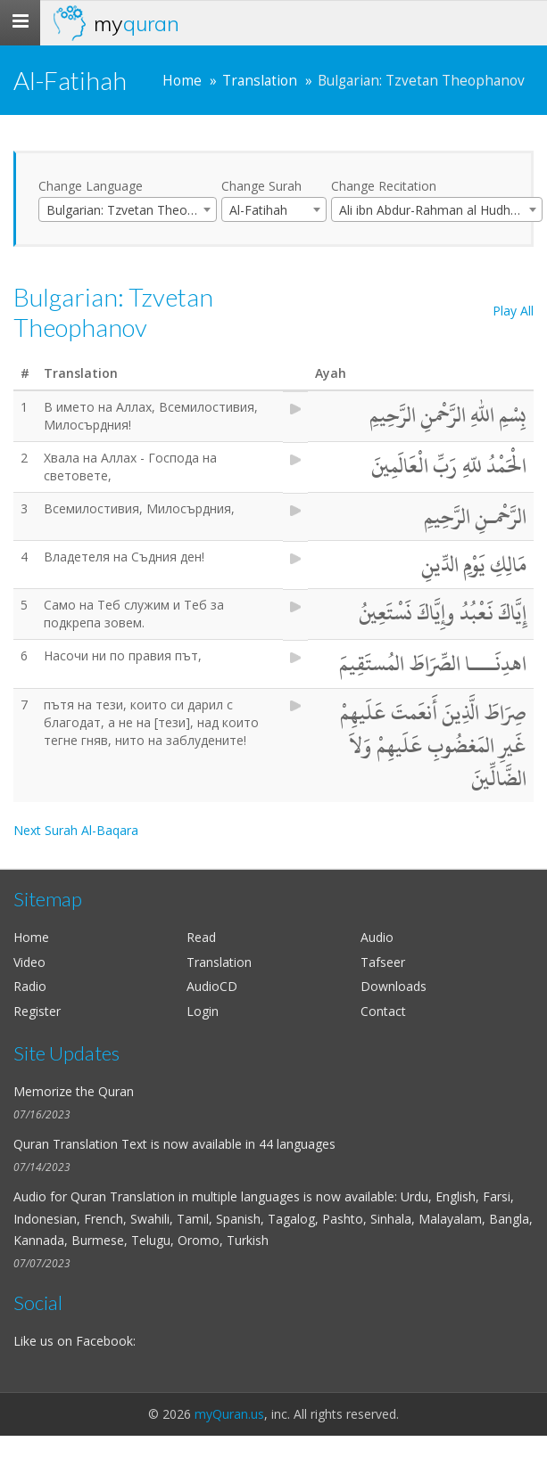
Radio (29, 986)
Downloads (394, 986)
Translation (259, 80)
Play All (513, 310)
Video (29, 962)
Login (202, 1011)
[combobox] (127, 209)
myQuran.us (229, 1413)
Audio (377, 937)
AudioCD (211, 986)
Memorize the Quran (73, 1091)
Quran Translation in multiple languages (185, 1196)
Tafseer (383, 962)
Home (182, 80)
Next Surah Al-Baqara (75, 830)
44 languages (297, 1143)
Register (37, 1011)
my (136, 23)
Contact (383, 1011)
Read (201, 937)
